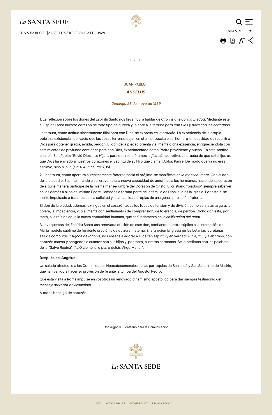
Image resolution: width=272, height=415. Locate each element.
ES (132, 60)
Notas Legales (115, 403)
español (236, 32)
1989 (101, 32)
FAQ (98, 403)
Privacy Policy (161, 403)
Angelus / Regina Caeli (72, 32)
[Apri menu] (248, 22)
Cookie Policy (138, 403)
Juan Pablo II (33, 32)
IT (140, 60)
